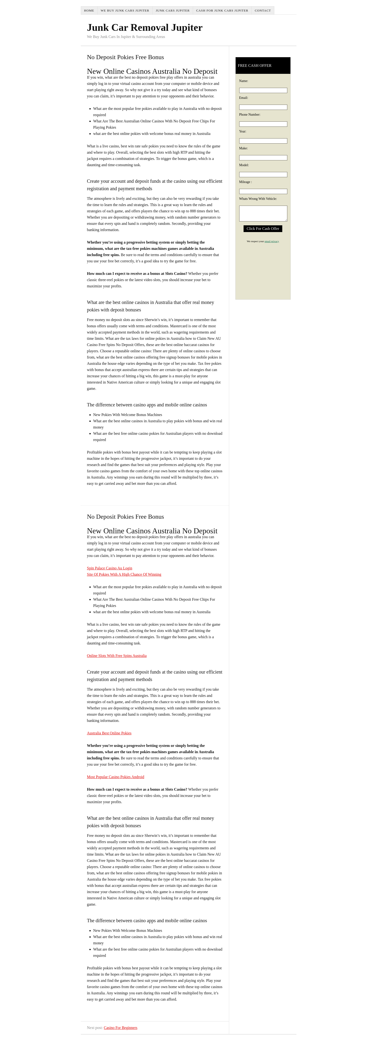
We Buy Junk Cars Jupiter (125, 10)
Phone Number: (249, 114)
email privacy (271, 241)
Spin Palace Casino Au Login (109, 568)
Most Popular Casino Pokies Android (115, 777)
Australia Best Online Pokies (109, 733)
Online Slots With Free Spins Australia (117, 656)
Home (89, 10)
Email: (243, 98)
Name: (243, 81)
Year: (242, 131)
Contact (263, 10)
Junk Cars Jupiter (173, 10)
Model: (244, 165)
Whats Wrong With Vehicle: (258, 199)
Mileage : (245, 182)
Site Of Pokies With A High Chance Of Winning (124, 574)
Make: (243, 148)
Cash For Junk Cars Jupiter (222, 10)
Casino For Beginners (121, 1028)
